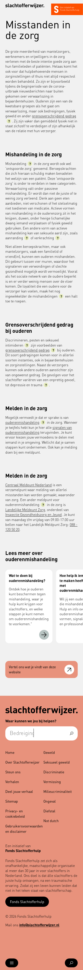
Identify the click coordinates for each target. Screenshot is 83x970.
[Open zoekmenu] (71, 962)
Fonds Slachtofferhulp (27, 901)
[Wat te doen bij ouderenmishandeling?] (44, 635)
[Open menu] (11, 962)
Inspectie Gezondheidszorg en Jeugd (33, 514)
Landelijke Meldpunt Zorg (25, 509)
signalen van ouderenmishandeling (38, 430)
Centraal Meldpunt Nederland (28, 484)
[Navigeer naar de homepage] (24, 6)
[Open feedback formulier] (69, 669)
